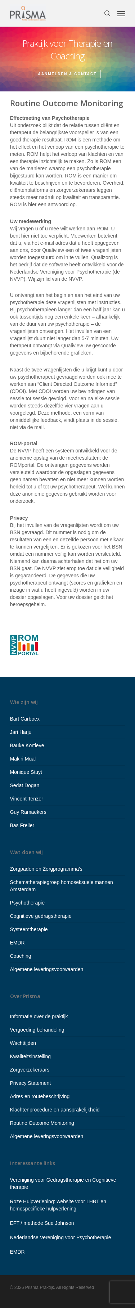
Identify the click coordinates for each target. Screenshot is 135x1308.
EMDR (17, 943)
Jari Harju (21, 732)
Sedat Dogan (25, 785)
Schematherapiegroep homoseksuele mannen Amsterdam (61, 885)
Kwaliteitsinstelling (30, 1056)
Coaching (20, 956)
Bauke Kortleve (27, 745)
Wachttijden (23, 1043)
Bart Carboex (25, 719)
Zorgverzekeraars (30, 1070)
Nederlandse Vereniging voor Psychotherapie (60, 1237)
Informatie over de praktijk (39, 1016)
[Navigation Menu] (121, 13)
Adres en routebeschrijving (40, 1096)
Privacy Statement (30, 1083)
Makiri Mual (23, 759)
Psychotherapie (27, 903)
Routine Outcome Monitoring (42, 1123)
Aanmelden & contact (67, 74)
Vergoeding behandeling (37, 1030)
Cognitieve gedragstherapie (41, 916)
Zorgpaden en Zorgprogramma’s (46, 869)
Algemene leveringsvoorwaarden (47, 969)
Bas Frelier (22, 825)
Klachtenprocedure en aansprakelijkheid (55, 1110)
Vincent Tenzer (26, 799)
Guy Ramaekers (28, 812)
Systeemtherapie (29, 929)
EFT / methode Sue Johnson (42, 1223)
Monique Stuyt (26, 772)
